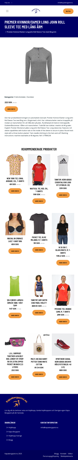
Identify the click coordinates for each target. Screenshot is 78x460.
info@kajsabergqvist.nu (65, 3)
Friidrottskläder (20, 97)
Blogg (10, 440)
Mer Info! (11, 109)
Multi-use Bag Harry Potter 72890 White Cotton (39, 362)
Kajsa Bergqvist (14, 432)
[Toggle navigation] (7, 11)
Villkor (70, 454)
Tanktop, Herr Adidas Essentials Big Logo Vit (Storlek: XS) (63, 182)
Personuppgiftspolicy (51, 456)
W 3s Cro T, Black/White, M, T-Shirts (63, 250)
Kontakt (63, 454)
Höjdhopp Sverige (15, 436)
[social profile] (12, 3)
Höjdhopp (12, 427)
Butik (68, 11)
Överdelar (30, 97)
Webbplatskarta (67, 456)
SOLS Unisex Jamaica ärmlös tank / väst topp (15, 303)
